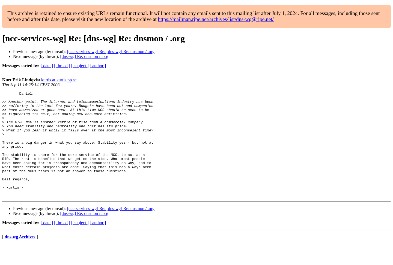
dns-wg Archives (20, 258)
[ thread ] (62, 65)
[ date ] (47, 65)
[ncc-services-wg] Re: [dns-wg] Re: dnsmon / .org (110, 51)
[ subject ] (80, 65)
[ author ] (98, 65)
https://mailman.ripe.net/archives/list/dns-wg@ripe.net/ (216, 19)
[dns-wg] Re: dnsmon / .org (84, 56)
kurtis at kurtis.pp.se (59, 80)
